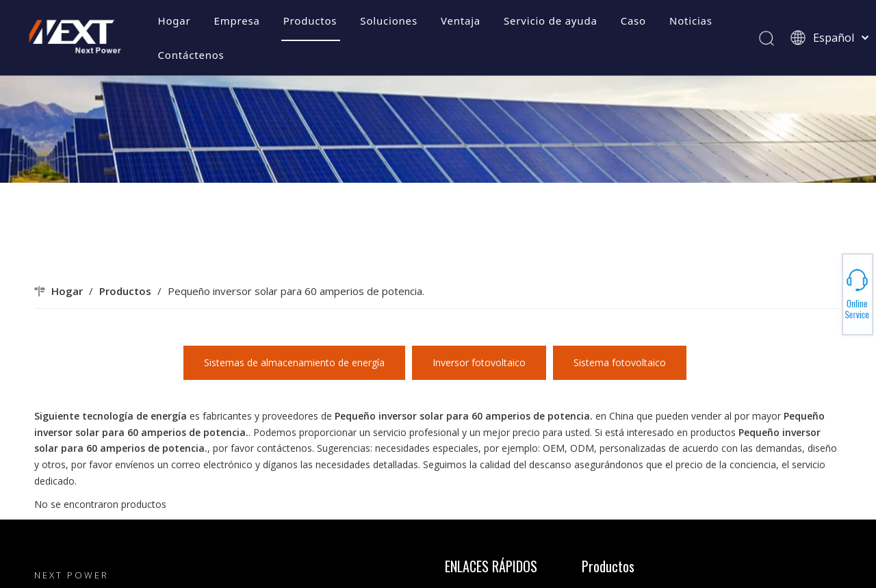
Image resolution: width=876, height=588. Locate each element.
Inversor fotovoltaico (479, 362)
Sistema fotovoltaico (620, 362)
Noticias (690, 20)
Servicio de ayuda (550, 20)
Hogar (174, 20)
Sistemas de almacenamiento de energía (294, 362)
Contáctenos (191, 55)
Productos (310, 20)
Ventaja (460, 20)
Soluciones (388, 20)
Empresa (237, 20)
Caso (633, 20)
